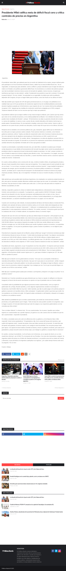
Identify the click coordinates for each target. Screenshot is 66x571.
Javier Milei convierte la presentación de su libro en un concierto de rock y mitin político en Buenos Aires (54, 377)
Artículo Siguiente (59, 387)
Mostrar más (61, 359)
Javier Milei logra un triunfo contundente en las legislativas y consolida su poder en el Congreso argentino (32, 378)
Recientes (17, 464)
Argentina (12, 9)
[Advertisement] (33, 35)
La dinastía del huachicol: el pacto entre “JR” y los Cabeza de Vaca (27, 469)
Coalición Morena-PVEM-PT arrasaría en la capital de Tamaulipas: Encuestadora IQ (31, 504)
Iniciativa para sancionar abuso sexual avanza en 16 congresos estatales (28, 483)
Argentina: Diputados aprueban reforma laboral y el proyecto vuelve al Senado (11, 377)
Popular (48, 464)
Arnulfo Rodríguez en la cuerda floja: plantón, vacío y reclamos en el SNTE (29, 476)
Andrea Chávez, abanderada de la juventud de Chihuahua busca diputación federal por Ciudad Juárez (36, 512)
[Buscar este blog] (30, 398)
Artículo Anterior (7, 387)
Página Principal (5, 9)
